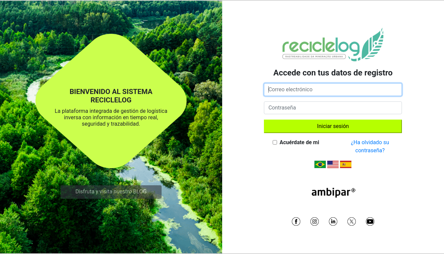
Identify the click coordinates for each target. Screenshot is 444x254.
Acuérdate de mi (299, 142)
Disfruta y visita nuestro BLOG (111, 191)
